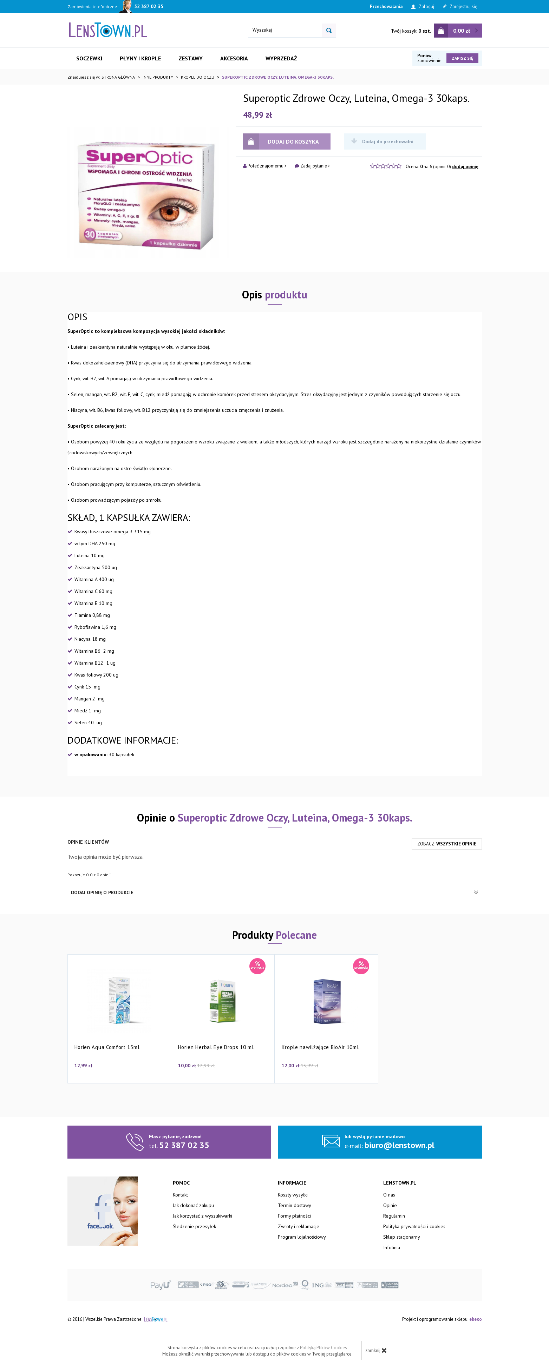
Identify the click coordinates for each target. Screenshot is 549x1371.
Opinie (390, 1205)
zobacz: (446, 844)
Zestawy (190, 58)
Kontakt (180, 1194)
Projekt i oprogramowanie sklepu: (442, 1319)
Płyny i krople (140, 58)
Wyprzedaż (281, 58)
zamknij (376, 1350)
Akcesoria (234, 58)
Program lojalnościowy (302, 1236)
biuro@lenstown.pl (399, 1145)
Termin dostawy (294, 1205)
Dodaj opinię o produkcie (274, 892)
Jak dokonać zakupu (193, 1205)
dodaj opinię (465, 167)
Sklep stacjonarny (401, 1236)
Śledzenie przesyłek (194, 1226)
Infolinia (391, 1247)
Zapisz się (462, 58)
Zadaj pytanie (312, 166)
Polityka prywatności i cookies (414, 1226)
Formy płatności (294, 1215)
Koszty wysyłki (293, 1194)
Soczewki (89, 58)
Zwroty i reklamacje (298, 1226)
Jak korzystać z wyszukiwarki (202, 1215)
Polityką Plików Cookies (323, 1348)
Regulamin (394, 1215)
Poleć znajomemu (264, 166)
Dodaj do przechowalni (382, 141)
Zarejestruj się (460, 6)
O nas (389, 1194)
